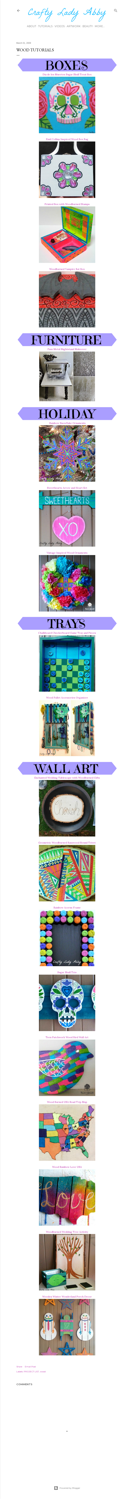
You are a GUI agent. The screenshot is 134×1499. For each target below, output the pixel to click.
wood (43, 1371)
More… (100, 26)
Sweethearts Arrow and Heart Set (67, 487)
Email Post (30, 1366)
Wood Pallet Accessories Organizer (67, 697)
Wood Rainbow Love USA (67, 1167)
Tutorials (45, 26)
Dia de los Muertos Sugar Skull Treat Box (67, 74)
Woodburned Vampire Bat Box (67, 269)
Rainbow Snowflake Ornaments (67, 423)
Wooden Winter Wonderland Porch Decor (67, 1296)
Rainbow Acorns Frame (67, 907)
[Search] (116, 9)
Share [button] (19, 1366)
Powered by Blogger (67, 1488)
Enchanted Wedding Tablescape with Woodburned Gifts (67, 777)
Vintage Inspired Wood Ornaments (67, 552)
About (31, 26)
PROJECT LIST (31, 1371)
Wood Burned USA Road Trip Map (67, 1102)
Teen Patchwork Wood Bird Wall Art (67, 1037)
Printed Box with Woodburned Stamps (67, 204)
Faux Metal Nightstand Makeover (67, 349)
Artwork (73, 26)
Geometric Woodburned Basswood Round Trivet (67, 842)
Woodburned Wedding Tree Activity (67, 1231)
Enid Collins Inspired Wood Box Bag (67, 139)
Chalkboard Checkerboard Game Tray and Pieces (67, 632)
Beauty (87, 26)
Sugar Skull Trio (67, 972)
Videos (60, 26)
